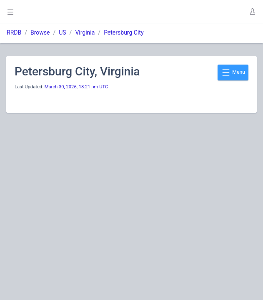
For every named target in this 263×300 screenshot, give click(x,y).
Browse (40, 32)
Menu (233, 73)
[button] (252, 11)
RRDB (14, 32)
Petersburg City (123, 32)
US (62, 32)
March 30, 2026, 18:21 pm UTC (76, 87)
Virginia (85, 32)
